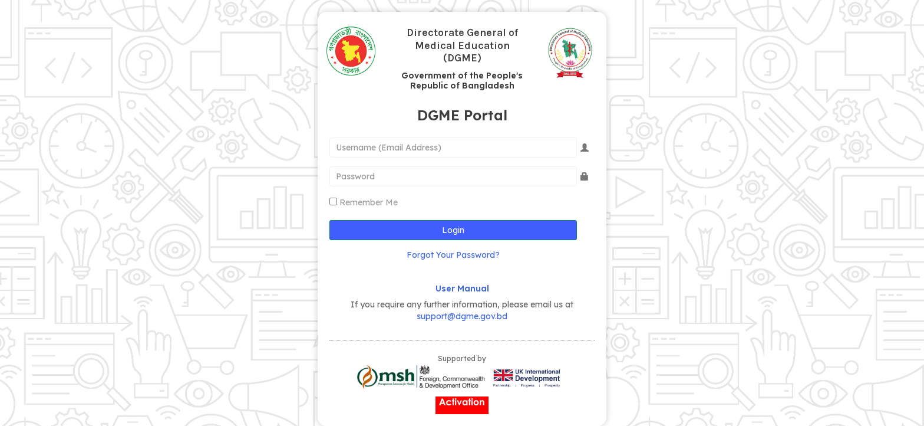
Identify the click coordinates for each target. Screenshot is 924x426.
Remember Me (368, 202)
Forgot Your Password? (453, 255)
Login (453, 230)
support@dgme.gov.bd (462, 316)
